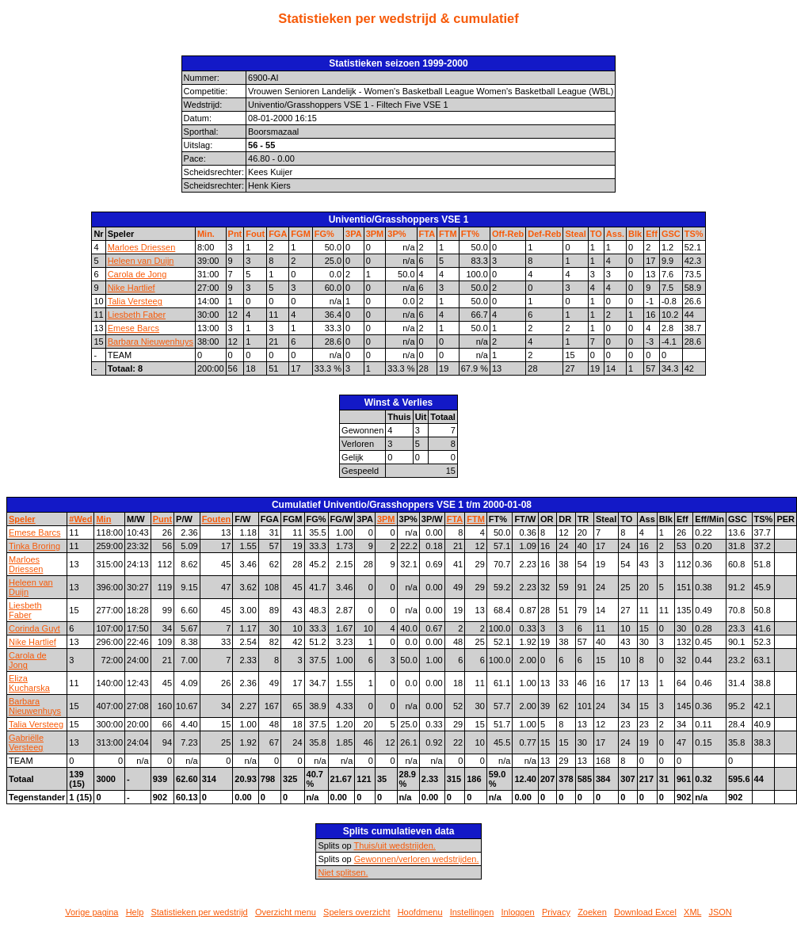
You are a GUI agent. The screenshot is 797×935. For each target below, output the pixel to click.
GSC (671, 234)
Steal (575, 234)
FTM (448, 234)
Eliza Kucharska (29, 683)
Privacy (556, 912)
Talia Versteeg (135, 301)
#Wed (80, 519)
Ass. (615, 234)
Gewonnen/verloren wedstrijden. (416, 859)
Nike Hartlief (131, 287)
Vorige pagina (91, 912)
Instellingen (472, 912)
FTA (427, 234)
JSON (719, 912)
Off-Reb (508, 234)
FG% (324, 234)
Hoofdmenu (420, 912)
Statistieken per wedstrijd (199, 912)
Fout (255, 234)
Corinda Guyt (34, 628)
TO (596, 234)
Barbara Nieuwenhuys (150, 341)
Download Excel (645, 912)
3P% (396, 234)
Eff (652, 234)
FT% (470, 234)
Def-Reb (544, 234)
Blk (635, 234)
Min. (206, 234)
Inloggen (518, 912)
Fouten (216, 519)
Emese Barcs (133, 328)
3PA (353, 234)
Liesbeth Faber (137, 314)
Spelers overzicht (356, 912)
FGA (278, 234)
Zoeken (592, 912)
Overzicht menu (285, 912)
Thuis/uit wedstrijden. (395, 845)
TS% (694, 234)
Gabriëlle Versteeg (26, 742)
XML (692, 912)
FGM (300, 234)
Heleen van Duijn (141, 260)
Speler (22, 519)
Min (103, 519)
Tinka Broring (34, 546)
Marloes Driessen (142, 247)
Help (135, 912)
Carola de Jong (137, 274)
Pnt (235, 234)
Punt (162, 519)
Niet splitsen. (343, 872)
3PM (375, 234)
